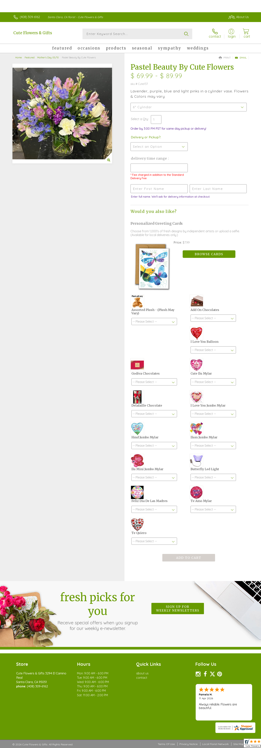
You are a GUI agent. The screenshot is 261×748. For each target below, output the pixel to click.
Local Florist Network (215, 744)
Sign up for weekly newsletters (177, 608)
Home (18, 57)
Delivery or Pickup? (145, 137)
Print (225, 57)
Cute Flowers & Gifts (32, 32)
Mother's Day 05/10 (48, 57)
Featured (29, 57)
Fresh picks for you (97, 610)
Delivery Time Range (149, 158)
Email (241, 57)
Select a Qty (139, 119)
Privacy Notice (188, 744)
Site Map (238, 744)
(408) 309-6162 (30, 17)
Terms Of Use (166, 744)
